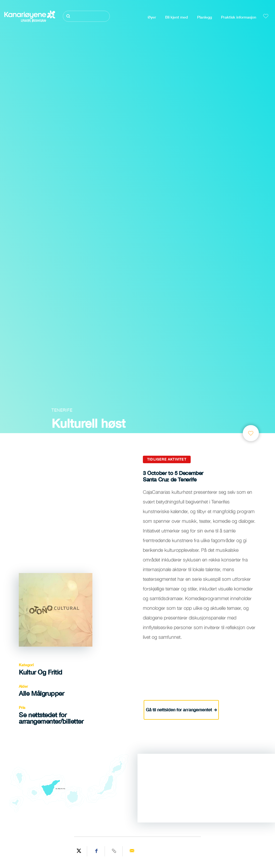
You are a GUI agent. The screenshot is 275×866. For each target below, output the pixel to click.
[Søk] (86, 16)
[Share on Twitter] (79, 851)
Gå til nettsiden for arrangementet (181, 709)
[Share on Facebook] (96, 851)
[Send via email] (132, 851)
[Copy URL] (114, 851)
